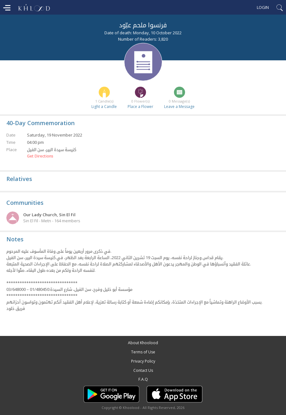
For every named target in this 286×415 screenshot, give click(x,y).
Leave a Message (179, 106)
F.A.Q (143, 379)
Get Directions (40, 156)
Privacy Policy (143, 361)
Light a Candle (104, 106)
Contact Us (143, 370)
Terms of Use (143, 352)
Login (263, 7)
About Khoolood (143, 342)
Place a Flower (140, 106)
